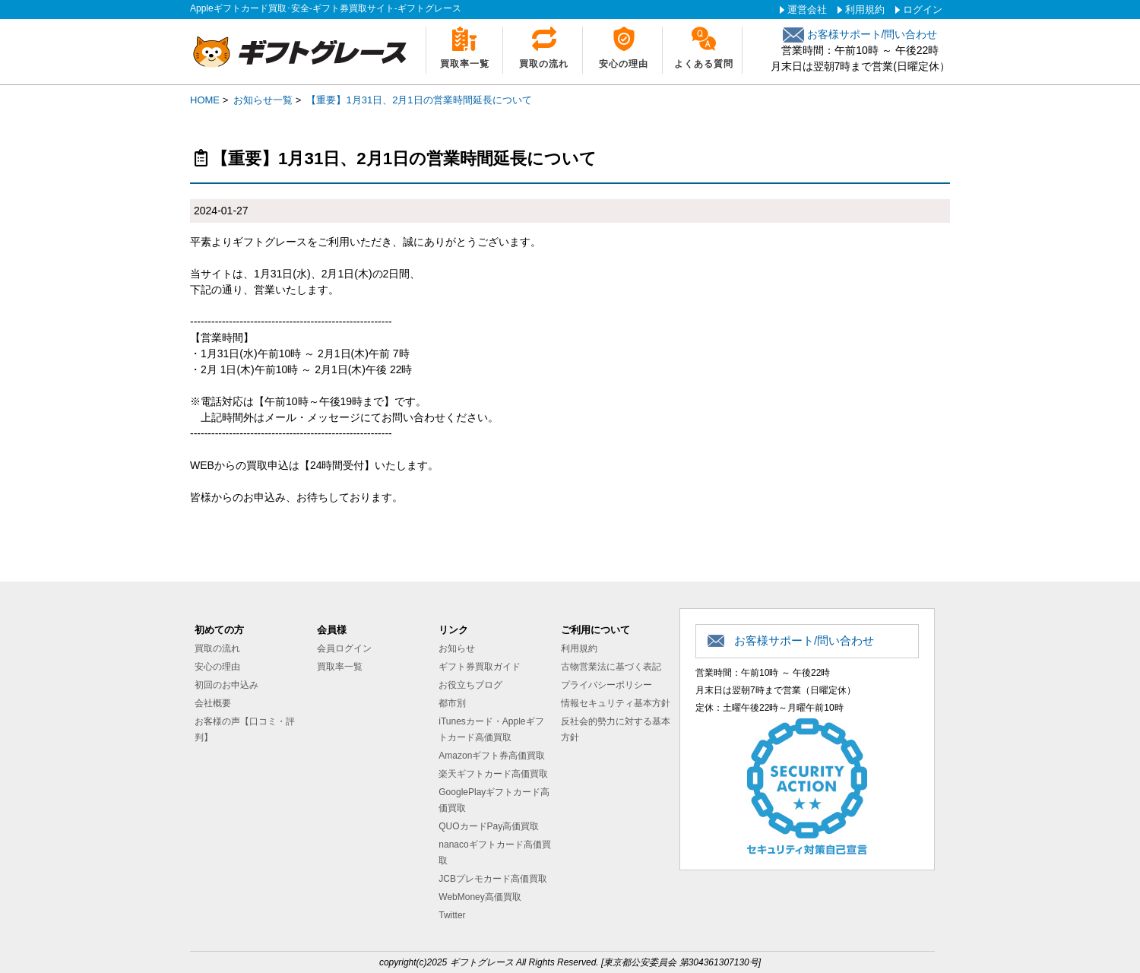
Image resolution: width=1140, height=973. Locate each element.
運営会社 (807, 9)
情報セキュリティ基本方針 (615, 703)
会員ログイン (344, 648)
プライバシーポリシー (606, 685)
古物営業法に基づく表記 (611, 666)
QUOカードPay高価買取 (489, 826)
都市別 (452, 703)
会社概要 (213, 703)
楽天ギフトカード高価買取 (493, 774)
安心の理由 (623, 64)
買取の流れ (543, 64)
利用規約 (865, 9)
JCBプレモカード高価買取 (493, 878)
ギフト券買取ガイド (480, 666)
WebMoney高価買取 (480, 897)
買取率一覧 (464, 64)
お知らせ (457, 648)
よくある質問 (703, 64)
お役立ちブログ (470, 685)
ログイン (922, 9)
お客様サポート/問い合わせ (860, 34)
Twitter (452, 915)
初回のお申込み (226, 685)
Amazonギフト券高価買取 (492, 755)
